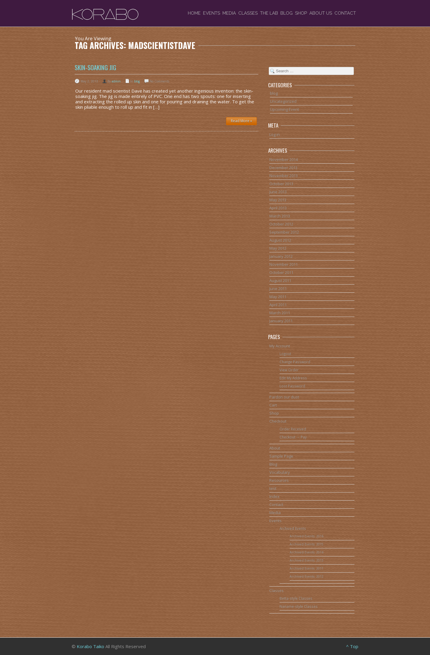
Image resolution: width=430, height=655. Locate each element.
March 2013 (279, 216)
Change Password (295, 361)
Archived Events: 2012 (306, 576)
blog (137, 81)
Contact (345, 13)
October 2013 (281, 183)
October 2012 (281, 224)
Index (274, 496)
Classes (248, 13)
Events (211, 13)
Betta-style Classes (296, 598)
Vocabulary (279, 472)
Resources (279, 480)
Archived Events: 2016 (306, 536)
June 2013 (278, 191)
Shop (301, 13)
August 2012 (280, 240)
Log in (274, 134)
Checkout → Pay (293, 437)
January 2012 (281, 256)
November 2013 (283, 175)
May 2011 (277, 296)
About (274, 448)
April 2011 (278, 304)
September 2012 (284, 232)
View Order (289, 369)
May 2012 (277, 248)
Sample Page (281, 456)
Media (229, 13)
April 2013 (278, 208)
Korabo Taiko (90, 646)
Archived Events (293, 528)
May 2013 (277, 200)
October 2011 (281, 272)
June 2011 (278, 288)
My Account (279, 346)
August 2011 (280, 280)
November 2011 (283, 264)
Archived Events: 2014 (306, 552)
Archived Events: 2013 (306, 560)
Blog (286, 13)
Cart (273, 405)
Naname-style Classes (299, 606)
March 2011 (279, 312)
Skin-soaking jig (95, 67)
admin (116, 81)
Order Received (293, 429)
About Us (320, 13)
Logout (285, 353)
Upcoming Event (284, 109)
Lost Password (292, 386)
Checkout (277, 421)
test (272, 488)
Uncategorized (283, 101)
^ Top (352, 646)
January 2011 (281, 320)
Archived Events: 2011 (306, 568)
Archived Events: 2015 (306, 544)
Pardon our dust (284, 397)
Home (194, 13)
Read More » (241, 120)
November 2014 (283, 159)
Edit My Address (293, 377)
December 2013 (283, 167)
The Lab (269, 13)
